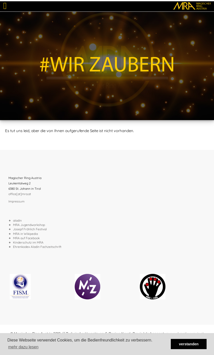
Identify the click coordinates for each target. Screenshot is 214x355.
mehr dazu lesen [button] (23, 347)
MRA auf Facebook (26, 238)
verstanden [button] (189, 344)
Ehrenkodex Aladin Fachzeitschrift (37, 247)
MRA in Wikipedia (25, 234)
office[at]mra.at (19, 194)
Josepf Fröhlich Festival (30, 229)
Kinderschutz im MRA (28, 242)
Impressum (16, 201)
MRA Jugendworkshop (29, 225)
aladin (17, 220)
